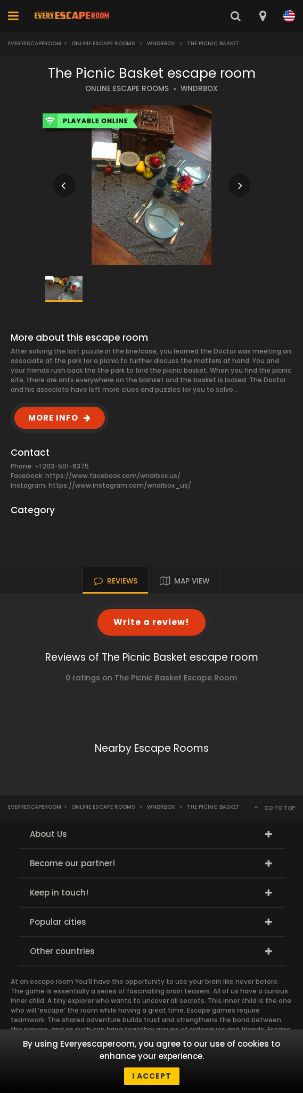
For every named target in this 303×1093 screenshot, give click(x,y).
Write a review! (151, 622)
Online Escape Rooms (103, 43)
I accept (151, 1076)
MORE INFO (53, 417)
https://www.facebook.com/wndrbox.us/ (113, 475)
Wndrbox (161, 43)
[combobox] (262, 16)
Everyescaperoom (34, 43)
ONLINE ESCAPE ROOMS (127, 89)
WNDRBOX (199, 89)
